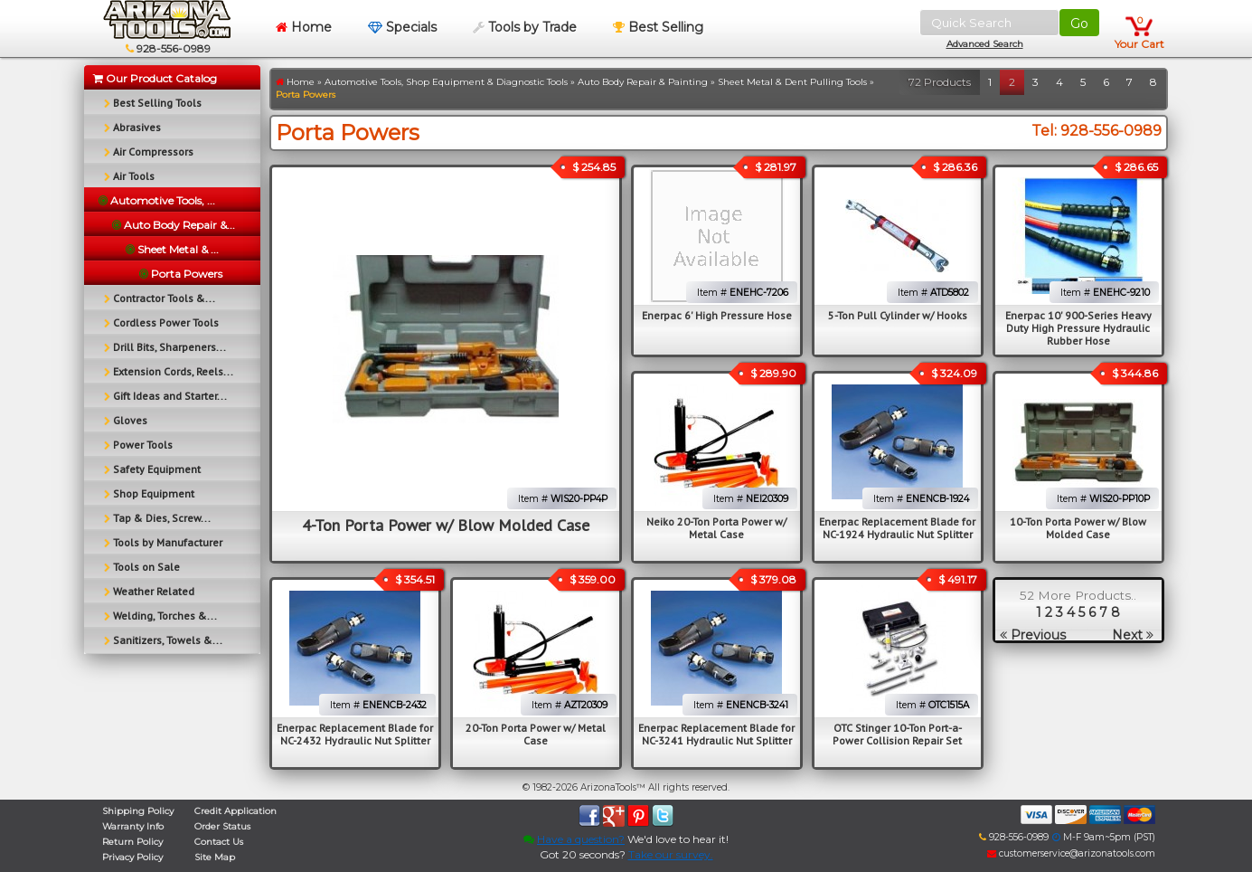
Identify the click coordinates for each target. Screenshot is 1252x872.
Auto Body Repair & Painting (643, 82)
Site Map (214, 857)
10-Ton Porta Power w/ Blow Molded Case (1078, 528)
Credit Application (235, 811)
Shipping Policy (138, 811)
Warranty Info (133, 826)
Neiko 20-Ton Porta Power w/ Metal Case (716, 528)
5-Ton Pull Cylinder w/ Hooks (897, 315)
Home (304, 27)
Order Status (222, 826)
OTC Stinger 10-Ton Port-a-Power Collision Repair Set (897, 734)
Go (1079, 23)
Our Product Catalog (155, 78)
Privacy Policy (132, 857)
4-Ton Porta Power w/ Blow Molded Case (445, 525)
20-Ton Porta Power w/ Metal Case (536, 734)
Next (1132, 635)
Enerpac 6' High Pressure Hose (717, 315)
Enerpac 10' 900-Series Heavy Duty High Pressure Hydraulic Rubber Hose (1078, 327)
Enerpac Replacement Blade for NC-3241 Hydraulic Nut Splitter (716, 734)
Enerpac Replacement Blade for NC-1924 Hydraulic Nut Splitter (897, 528)
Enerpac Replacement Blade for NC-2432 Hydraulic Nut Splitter (355, 734)
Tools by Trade (525, 27)
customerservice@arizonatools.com (1071, 853)
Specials (402, 27)
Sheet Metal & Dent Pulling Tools (792, 82)
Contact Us (218, 842)
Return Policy (132, 842)
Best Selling (658, 27)
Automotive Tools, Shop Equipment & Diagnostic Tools (446, 82)
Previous (1033, 635)
